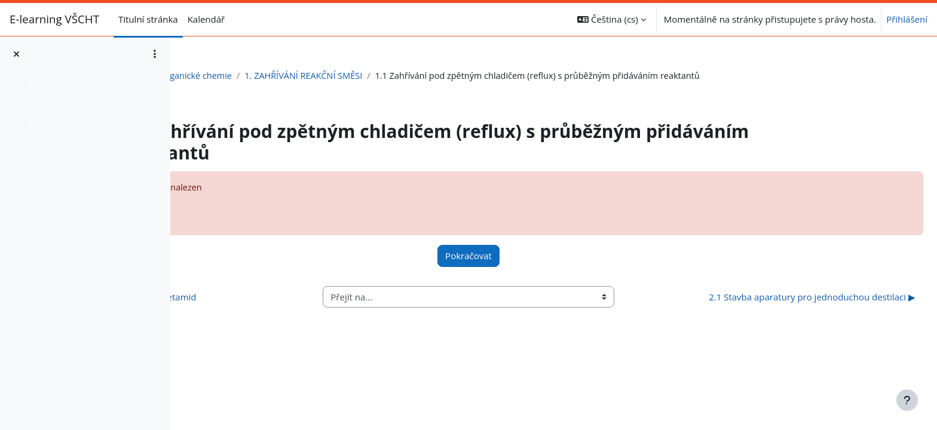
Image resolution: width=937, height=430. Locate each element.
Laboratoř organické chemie (253, 76)
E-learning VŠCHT (54, 18)
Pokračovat (544, 257)
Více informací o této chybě (266, 211)
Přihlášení (906, 19)
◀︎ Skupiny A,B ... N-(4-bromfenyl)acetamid (288, 305)
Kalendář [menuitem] (206, 19)
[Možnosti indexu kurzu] (155, 53)
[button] (611, 19)
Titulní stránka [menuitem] (148, 19)
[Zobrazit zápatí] (907, 400)
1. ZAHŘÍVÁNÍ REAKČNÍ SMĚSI (385, 76)
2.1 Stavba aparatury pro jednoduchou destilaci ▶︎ (785, 305)
